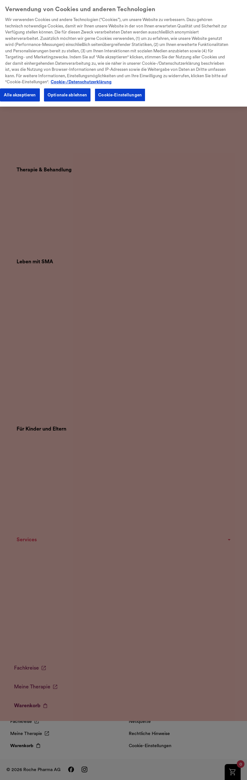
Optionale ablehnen (67, 90)
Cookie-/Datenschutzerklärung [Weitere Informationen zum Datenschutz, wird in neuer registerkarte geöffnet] (81, 77)
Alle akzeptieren (20, 90)
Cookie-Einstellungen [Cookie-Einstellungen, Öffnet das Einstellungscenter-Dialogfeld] (120, 90)
